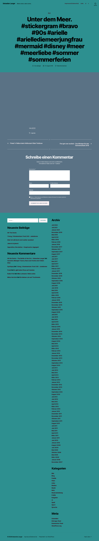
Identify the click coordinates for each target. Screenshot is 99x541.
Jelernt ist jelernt (13, 244)
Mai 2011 (55, 431)
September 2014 (57, 339)
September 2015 (57, 310)
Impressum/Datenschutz (72, 3)
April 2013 (55, 375)
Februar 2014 (56, 351)
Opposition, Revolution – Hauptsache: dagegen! (24, 247)
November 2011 (57, 416)
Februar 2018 (56, 242)
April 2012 (55, 404)
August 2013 (56, 365)
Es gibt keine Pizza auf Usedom (25, 272)
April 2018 (55, 237)
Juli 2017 (55, 257)
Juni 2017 (55, 259)
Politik (54, 495)
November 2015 (57, 305)
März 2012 (55, 407)
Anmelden (55, 519)
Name (30, 183)
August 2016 (56, 283)
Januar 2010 (56, 443)
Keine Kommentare (62, 66)
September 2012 (57, 392)
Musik (54, 488)
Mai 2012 (55, 402)
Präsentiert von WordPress (47, 537)
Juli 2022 (55, 225)
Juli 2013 (55, 368)
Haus (53, 481)
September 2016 (57, 281)
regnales (33, 133)
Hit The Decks (12, 233)
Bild (49, 13)
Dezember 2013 (57, 356)
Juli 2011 (55, 426)
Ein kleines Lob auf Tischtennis (31, 280)
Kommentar (32, 169)
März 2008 (55, 457)
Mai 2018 (55, 235)
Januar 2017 (56, 271)
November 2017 (57, 247)
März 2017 (55, 266)
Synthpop (10, 267)
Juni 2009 (55, 448)
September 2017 (57, 252)
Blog (53, 476)
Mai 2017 (55, 261)
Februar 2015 (56, 327)
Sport (54, 505)
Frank (9, 272)
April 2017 (55, 264)
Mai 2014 (55, 344)
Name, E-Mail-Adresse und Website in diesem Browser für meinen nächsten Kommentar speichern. (48, 198)
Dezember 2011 (57, 414)
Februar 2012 (56, 409)
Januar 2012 (56, 411)
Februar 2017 (56, 269)
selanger (38, 66)
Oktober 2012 (56, 390)
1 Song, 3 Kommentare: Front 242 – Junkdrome (23, 236)
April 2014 (55, 346)
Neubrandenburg (58, 493)
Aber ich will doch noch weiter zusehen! (21, 240)
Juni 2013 (55, 370)
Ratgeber (55, 498)
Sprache (55, 507)
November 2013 (57, 358)
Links (82, 3)
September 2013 (57, 363)
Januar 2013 (56, 382)
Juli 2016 (55, 286)
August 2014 (56, 341)
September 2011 (57, 421)
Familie (54, 478)
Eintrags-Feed (57, 521)
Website (31, 190)
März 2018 (55, 240)
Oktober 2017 (56, 249)
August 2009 (56, 445)
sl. (52, 500)
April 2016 (55, 293)
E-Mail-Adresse (54, 183)
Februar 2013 (56, 380)
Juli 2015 (55, 315)
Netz (53, 490)
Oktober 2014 (56, 336)
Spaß (53, 502)
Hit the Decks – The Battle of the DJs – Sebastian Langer (27, 259)
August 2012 (56, 394)
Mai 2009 (55, 450)
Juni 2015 (55, 317)
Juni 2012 (55, 399)
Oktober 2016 (56, 278)
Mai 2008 (55, 455)
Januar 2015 (56, 329)
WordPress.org (57, 526)
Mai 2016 (55, 290)
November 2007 (57, 462)
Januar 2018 (56, 245)
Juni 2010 (55, 440)
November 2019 (57, 232)
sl (85, 3)
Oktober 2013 (56, 361)
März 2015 (55, 324)
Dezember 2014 (57, 332)
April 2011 (55, 433)
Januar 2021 (56, 230)
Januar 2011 (56, 438)
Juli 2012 (55, 397)
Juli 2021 (55, 228)
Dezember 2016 (57, 274)
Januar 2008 (56, 460)
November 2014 (57, 334)
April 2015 (55, 322)
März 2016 (55, 295)
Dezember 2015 (57, 303)
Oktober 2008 (57, 453)
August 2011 (56, 424)
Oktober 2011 (56, 419)
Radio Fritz (11, 276)
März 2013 (55, 378)
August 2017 (56, 254)
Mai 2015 (55, 319)
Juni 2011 (55, 428)
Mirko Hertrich (12, 280)
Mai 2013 (55, 373)
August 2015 (56, 312)
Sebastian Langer (9, 3)
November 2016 (57, 276)
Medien (54, 486)
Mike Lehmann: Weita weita (27, 276)
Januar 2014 (56, 353)
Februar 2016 (56, 298)
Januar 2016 (56, 300)
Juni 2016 (55, 288)
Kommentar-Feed (58, 524)
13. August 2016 (49, 66)
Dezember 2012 (57, 385)
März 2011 (55, 436)
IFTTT (34, 128)
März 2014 (55, 348)
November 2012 (57, 387)
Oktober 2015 (56, 307)
